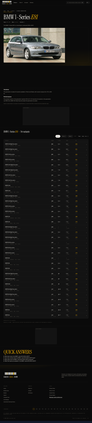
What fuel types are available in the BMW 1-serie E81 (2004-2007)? (20, 361)
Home (5, 11)
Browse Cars (6, 391)
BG (81, 409)
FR (42, 409)
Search (5, 395)
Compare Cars (6, 397)
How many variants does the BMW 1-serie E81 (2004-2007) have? (20, 358)
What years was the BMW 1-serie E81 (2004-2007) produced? (19, 359)
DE (39, 409)
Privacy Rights (52, 395)
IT (48, 409)
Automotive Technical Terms (9, 402)
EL (78, 409)
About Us (30, 388)
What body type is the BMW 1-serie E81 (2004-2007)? (17, 356)
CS (63, 409)
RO (36, 409)
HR (54, 409)
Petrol (64, 136)
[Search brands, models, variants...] (73, 2)
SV (75, 409)
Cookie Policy (52, 393)
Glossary (33, 2)
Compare (27, 2)
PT (57, 409)
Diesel (70, 136)
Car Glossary (6, 400)
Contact (29, 391)
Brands (5, 393)
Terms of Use (52, 391)
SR (51, 409)
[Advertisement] (46, 79)
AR (87, 409)
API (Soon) (30, 393)
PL (60, 409)
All (58, 136)
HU (69, 409)
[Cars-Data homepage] (8, 2)
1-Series (13, 11)
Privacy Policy (52, 388)
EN (33, 409)
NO (72, 409)
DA (84, 409)
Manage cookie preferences (55, 397)
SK (66, 409)
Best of (22, 2)
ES (45, 409)
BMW (8, 11)
